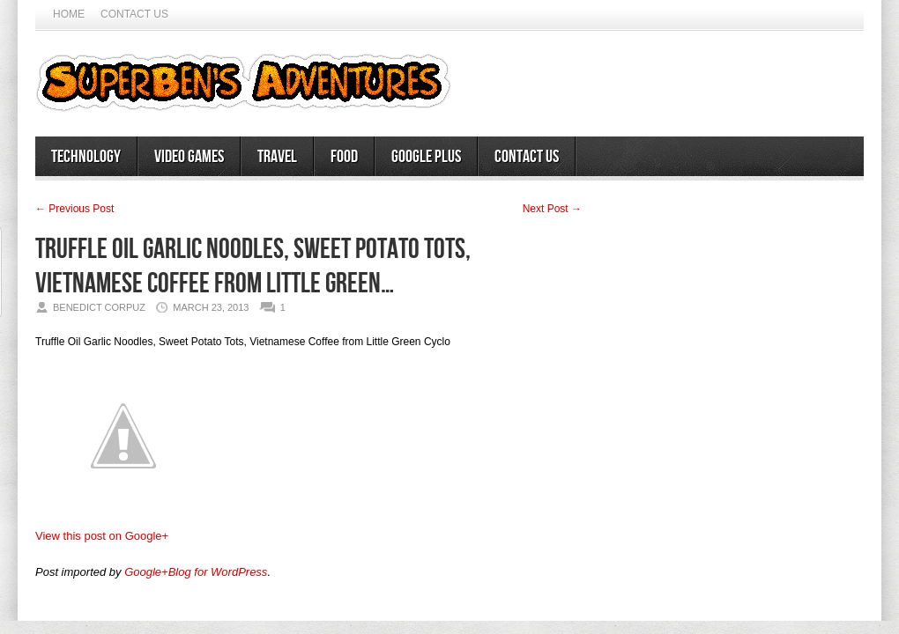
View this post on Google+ (101, 535)
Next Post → (552, 209)
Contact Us (134, 14)
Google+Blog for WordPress (195, 572)
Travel (277, 156)
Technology (86, 156)
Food (344, 156)
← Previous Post (74, 209)
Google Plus (426, 156)
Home (69, 14)
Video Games (189, 156)
